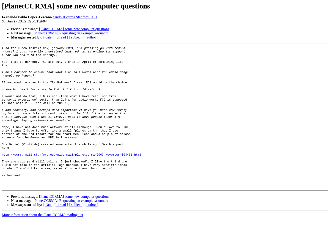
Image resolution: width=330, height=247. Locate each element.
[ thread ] (61, 37)
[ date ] (48, 37)
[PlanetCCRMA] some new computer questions (74, 29)
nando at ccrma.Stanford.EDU (75, 17)
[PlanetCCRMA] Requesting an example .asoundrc (71, 33)
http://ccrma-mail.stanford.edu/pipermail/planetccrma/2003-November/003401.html (71, 176)
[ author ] (91, 37)
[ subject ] (76, 37)
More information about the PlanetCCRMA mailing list (42, 243)
